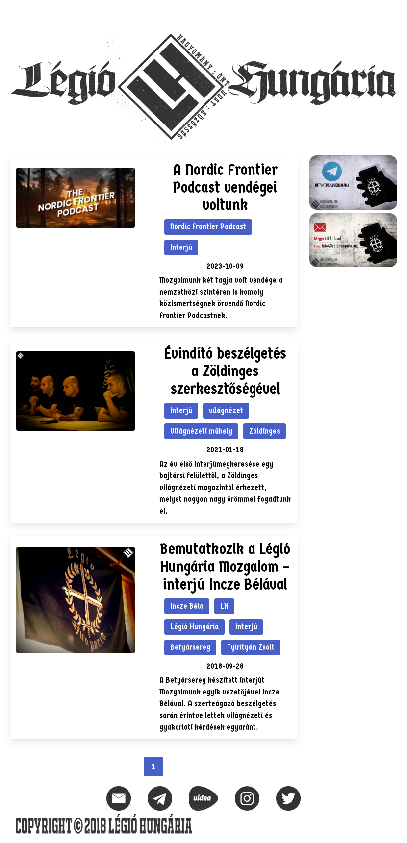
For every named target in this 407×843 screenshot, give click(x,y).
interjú (181, 410)
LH (224, 606)
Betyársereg (190, 647)
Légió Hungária (194, 626)
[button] (389, 12)
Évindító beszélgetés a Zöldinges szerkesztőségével (225, 371)
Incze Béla (187, 606)
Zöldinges (264, 431)
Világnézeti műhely (201, 431)
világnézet (226, 410)
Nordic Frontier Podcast (208, 226)
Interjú (181, 247)
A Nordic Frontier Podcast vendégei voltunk (225, 187)
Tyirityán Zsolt (251, 647)
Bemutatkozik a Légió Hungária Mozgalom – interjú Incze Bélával (225, 567)
